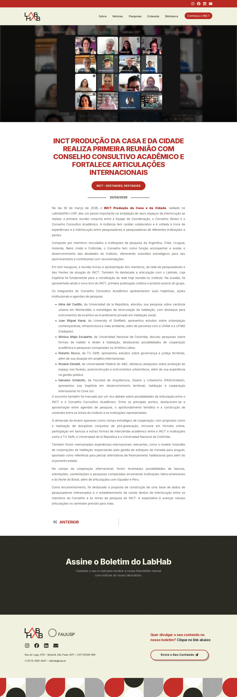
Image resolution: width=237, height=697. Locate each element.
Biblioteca (171, 16)
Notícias (118, 16)
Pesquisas (135, 16)
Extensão (153, 16)
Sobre (103, 16)
